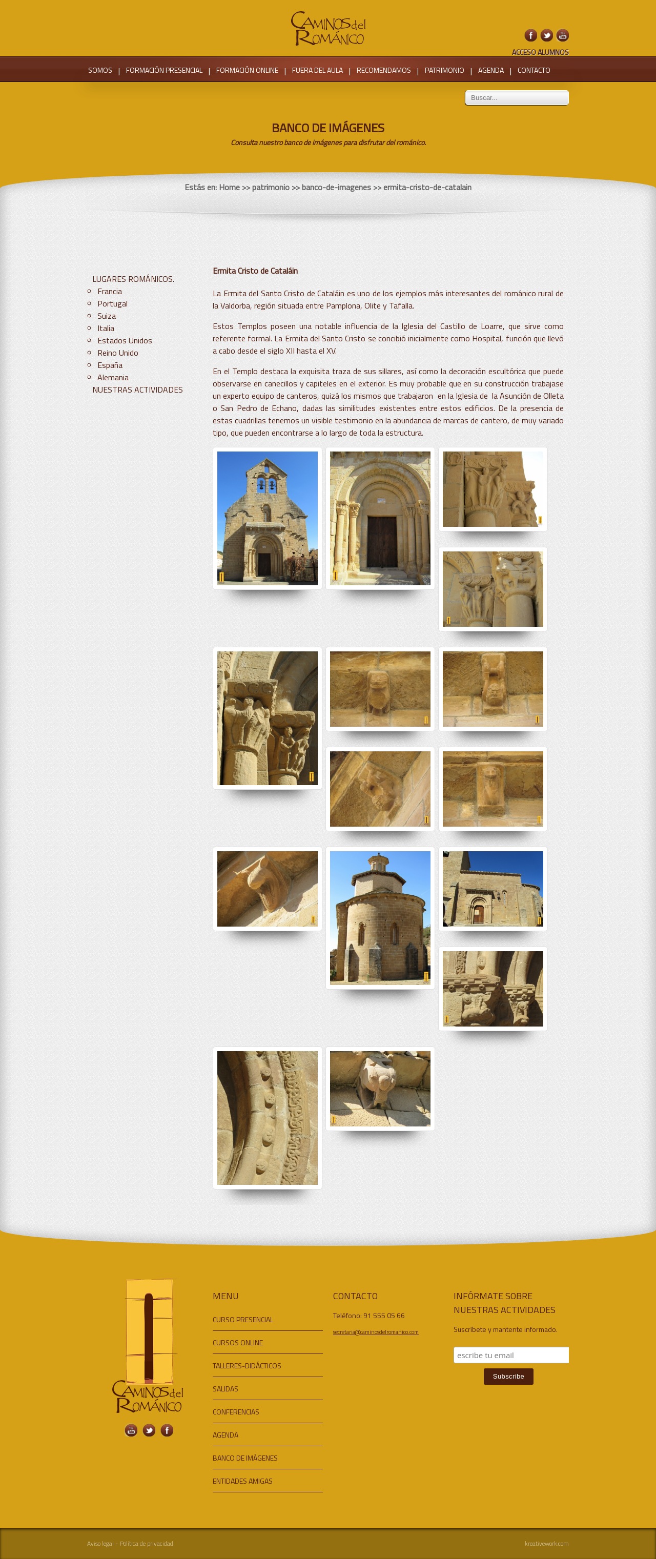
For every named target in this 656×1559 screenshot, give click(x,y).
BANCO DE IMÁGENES (245, 1457)
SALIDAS (225, 1388)
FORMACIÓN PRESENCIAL (164, 70)
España (109, 365)
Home (229, 187)
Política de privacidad (146, 1543)
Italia (105, 328)
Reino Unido (117, 352)
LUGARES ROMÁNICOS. (133, 279)
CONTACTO (534, 70)
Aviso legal (100, 1543)
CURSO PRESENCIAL (243, 1319)
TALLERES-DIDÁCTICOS (247, 1365)
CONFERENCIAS (236, 1411)
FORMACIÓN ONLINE (247, 70)
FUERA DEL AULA (317, 70)
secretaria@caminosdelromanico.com (376, 1332)
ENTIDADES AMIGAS (243, 1480)
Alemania (113, 377)
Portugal (112, 303)
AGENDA (491, 70)
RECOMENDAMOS (384, 70)
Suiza (106, 316)
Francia (109, 291)
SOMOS (100, 70)
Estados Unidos (124, 340)
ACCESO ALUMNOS (540, 52)
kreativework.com (547, 1543)
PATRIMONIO (444, 70)
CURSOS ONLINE (238, 1342)
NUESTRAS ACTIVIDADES (137, 389)
